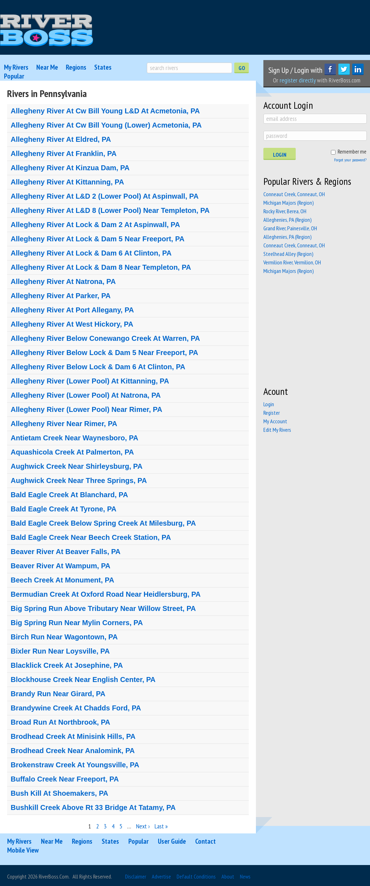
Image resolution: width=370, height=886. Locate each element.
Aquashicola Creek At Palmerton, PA (72, 452)
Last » (161, 826)
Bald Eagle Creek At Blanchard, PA (69, 495)
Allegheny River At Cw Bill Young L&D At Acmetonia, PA (105, 111)
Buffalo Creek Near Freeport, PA (65, 779)
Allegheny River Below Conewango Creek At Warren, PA (105, 338)
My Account (275, 421)
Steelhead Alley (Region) (288, 253)
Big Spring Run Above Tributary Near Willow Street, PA (103, 608)
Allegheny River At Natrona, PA (63, 281)
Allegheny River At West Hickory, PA (72, 324)
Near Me (47, 67)
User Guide (172, 841)
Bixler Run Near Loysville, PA (60, 651)
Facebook (330, 69)
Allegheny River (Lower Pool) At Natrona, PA (86, 395)
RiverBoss (46, 31)
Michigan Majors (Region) (288, 202)
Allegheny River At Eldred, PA (61, 139)
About (227, 876)
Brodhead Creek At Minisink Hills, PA (73, 736)
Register (271, 412)
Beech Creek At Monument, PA (62, 580)
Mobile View (23, 850)
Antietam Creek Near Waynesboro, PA (74, 438)
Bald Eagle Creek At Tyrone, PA (64, 509)
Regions (76, 67)
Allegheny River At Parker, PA (61, 296)
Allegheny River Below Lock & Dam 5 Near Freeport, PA (104, 352)
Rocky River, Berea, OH (284, 211)
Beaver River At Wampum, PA (60, 566)
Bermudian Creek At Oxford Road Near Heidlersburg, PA (106, 594)
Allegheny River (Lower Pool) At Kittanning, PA (90, 381)
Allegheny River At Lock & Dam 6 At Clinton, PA (91, 253)
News (245, 876)
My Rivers (16, 67)
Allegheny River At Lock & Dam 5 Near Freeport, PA (97, 239)
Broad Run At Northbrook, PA (60, 722)
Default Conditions (196, 876)
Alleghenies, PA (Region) (287, 219)
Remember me (352, 151)
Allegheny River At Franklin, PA (64, 153)
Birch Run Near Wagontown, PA (64, 637)
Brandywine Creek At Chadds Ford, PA (76, 708)
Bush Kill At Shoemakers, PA (59, 793)
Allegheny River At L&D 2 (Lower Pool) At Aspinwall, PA (105, 196)
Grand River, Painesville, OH (290, 228)
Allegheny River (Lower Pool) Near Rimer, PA (86, 409)
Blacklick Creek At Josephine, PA (67, 665)
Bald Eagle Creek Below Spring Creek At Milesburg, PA (103, 523)
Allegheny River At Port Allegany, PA (72, 310)
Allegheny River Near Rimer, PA (64, 424)
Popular (14, 76)
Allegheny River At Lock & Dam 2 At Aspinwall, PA (95, 225)
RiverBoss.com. (54, 876)
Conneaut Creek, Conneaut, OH (294, 194)
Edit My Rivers (277, 429)
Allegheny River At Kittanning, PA (67, 182)
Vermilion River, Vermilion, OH (292, 262)
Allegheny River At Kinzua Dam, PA (70, 168)
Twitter (344, 69)
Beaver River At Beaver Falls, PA (65, 551)
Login (279, 154)
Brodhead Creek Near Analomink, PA (73, 751)
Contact (205, 841)
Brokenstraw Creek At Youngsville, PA (75, 765)
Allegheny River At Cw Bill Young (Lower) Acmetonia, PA (106, 125)
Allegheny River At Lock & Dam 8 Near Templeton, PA (101, 267)
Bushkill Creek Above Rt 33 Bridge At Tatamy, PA (93, 807)
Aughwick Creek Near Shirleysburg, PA (77, 466)
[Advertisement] (316, 330)
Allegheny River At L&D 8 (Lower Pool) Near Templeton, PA (110, 210)
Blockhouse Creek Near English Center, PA (83, 679)
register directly (298, 80)
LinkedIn (358, 69)
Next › (143, 826)
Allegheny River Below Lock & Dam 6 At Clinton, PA (98, 367)
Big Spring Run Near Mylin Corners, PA (77, 623)
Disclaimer (135, 876)
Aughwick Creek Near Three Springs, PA (79, 480)
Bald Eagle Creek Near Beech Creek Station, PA (91, 537)
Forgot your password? (350, 159)
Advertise (161, 876)
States (103, 67)
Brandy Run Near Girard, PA (58, 694)
